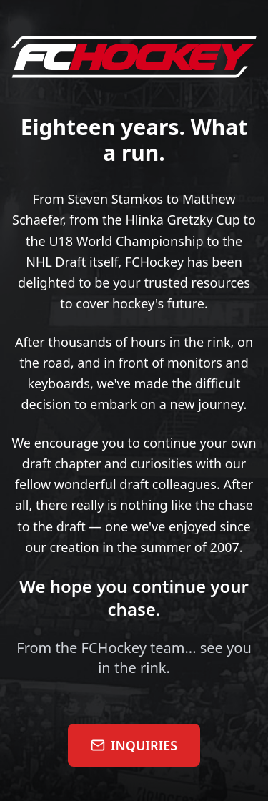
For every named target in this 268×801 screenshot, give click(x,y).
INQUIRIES (134, 745)
